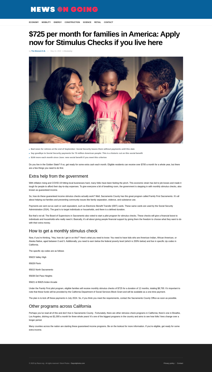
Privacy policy (169, 363)
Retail (97, 22)
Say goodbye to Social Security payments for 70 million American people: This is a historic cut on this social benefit (87, 153)
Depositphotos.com (78, 363)
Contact (108, 22)
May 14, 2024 (56, 51)
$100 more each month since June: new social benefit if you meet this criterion (69, 157)
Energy (58, 22)
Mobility (46, 22)
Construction (72, 22)
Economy (34, 22)
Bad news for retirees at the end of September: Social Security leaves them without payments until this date (83, 149)
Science (87, 22)
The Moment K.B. (38, 51)
